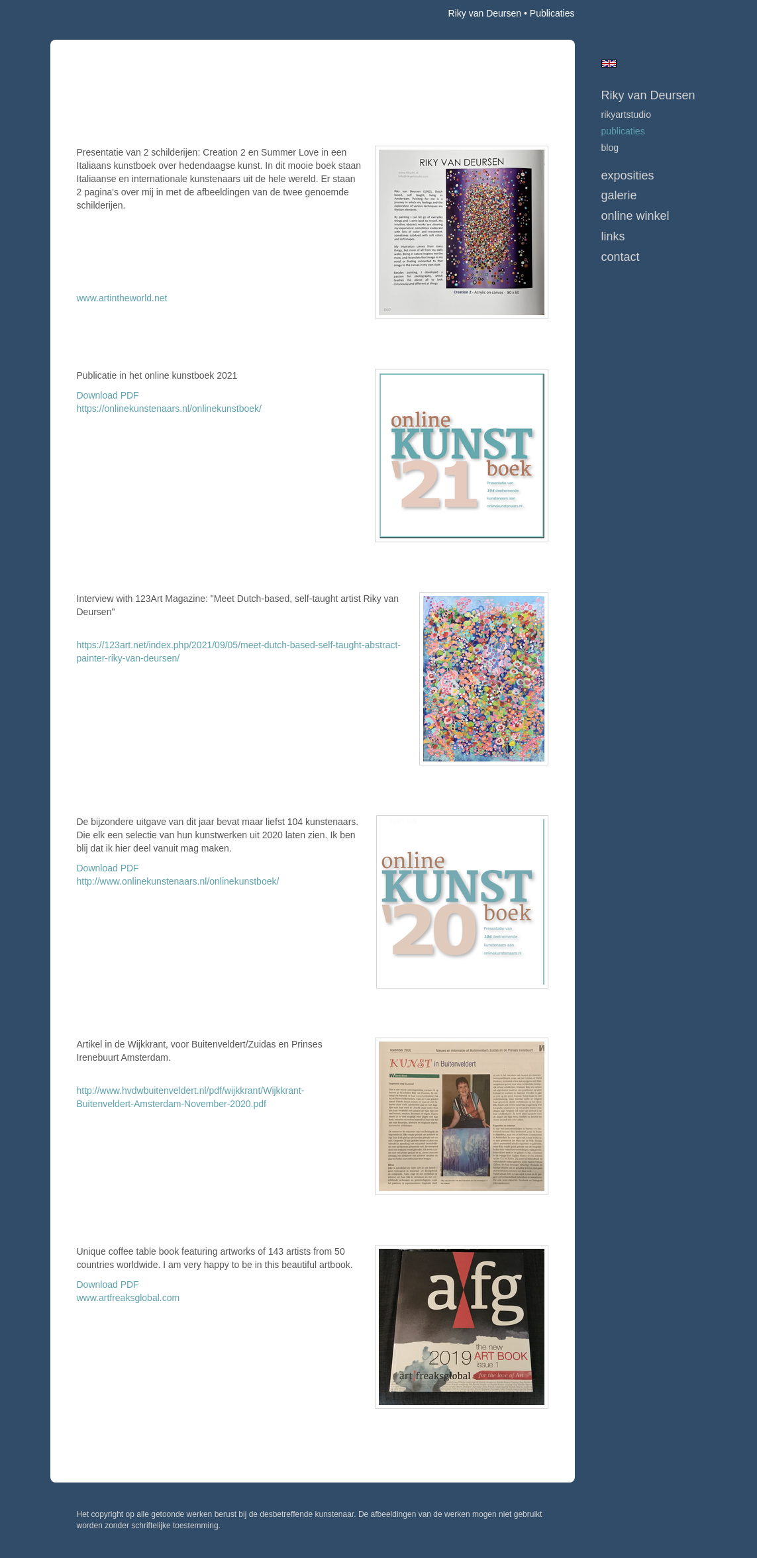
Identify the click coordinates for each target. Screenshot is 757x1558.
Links (613, 236)
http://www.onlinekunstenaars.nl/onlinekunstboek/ (178, 881)
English (609, 64)
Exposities (627, 175)
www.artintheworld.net (122, 298)
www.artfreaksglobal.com (128, 1297)
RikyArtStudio (626, 114)
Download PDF (108, 395)
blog (610, 147)
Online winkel (635, 215)
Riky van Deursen (485, 13)
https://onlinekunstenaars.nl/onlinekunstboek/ (169, 408)
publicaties (623, 131)
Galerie (619, 195)
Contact (620, 257)
